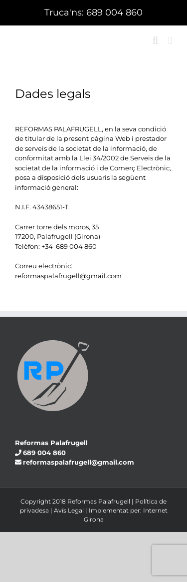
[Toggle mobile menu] (170, 40)
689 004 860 (114, 12)
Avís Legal (69, 510)
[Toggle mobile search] (156, 40)
